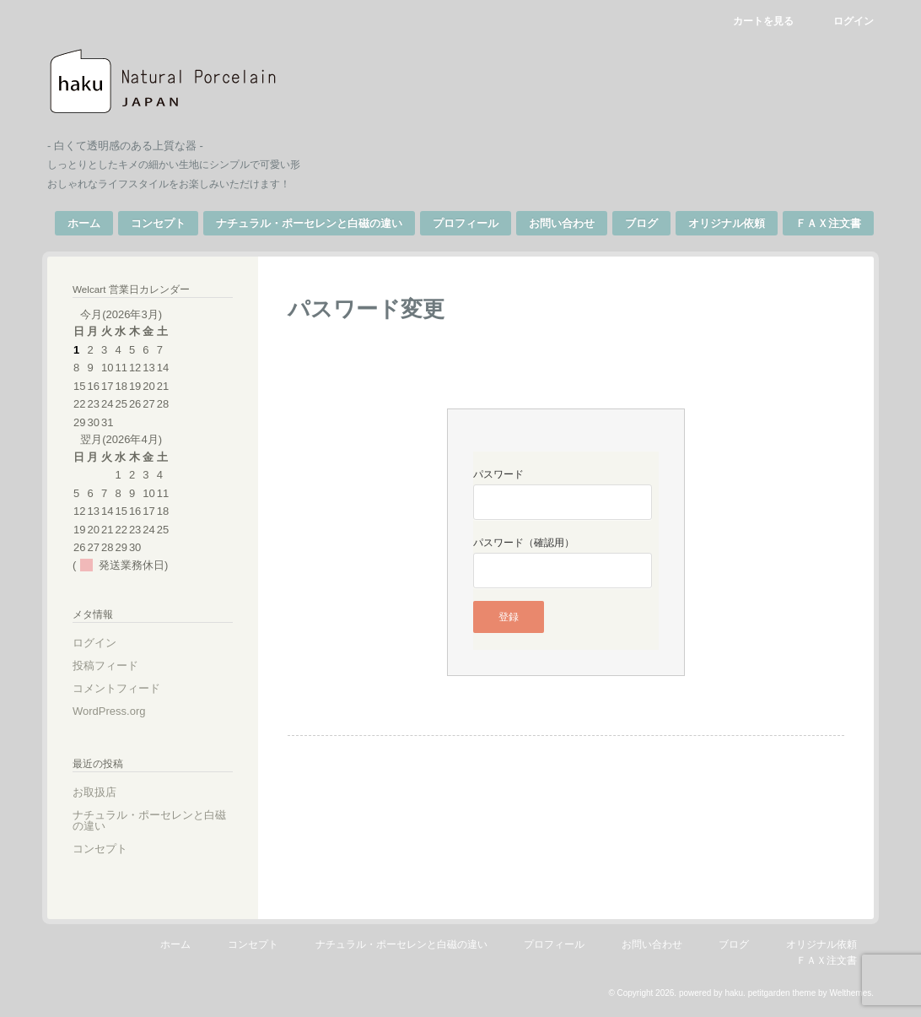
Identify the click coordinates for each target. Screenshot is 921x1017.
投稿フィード (105, 665)
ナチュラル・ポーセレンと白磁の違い (309, 223)
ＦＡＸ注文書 (828, 223)
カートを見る (763, 20)
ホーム (83, 223)
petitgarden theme (782, 993)
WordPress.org (109, 711)
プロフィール (465, 223)
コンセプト (158, 223)
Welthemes (850, 993)
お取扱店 (94, 792)
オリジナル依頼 (726, 223)
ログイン (853, 20)
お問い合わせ (562, 223)
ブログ (641, 223)
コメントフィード (116, 688)
